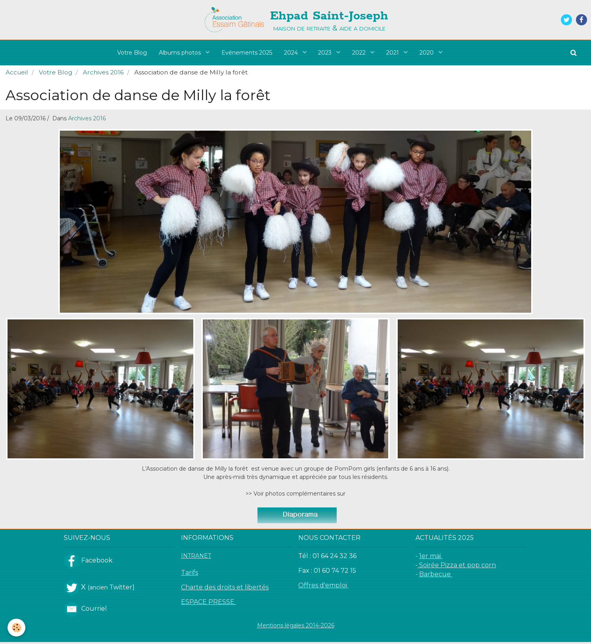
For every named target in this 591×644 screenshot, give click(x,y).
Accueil (17, 74)
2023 (326, 52)
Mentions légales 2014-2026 (295, 627)
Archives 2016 (103, 74)
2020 (428, 52)
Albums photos (180, 52)
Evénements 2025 (246, 52)
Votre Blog (132, 52)
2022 (360, 52)
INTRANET (196, 557)
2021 (394, 52)
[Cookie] (17, 627)
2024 (291, 52)
